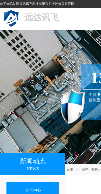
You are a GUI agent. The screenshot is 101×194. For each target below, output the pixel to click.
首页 (70, 170)
